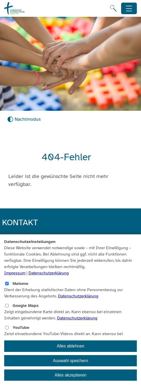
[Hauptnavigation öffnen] (129, 8)
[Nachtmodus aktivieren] (24, 119)
